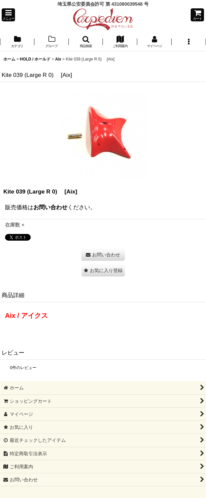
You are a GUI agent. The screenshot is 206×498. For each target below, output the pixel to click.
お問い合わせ (50, 207)
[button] (8, 14)
